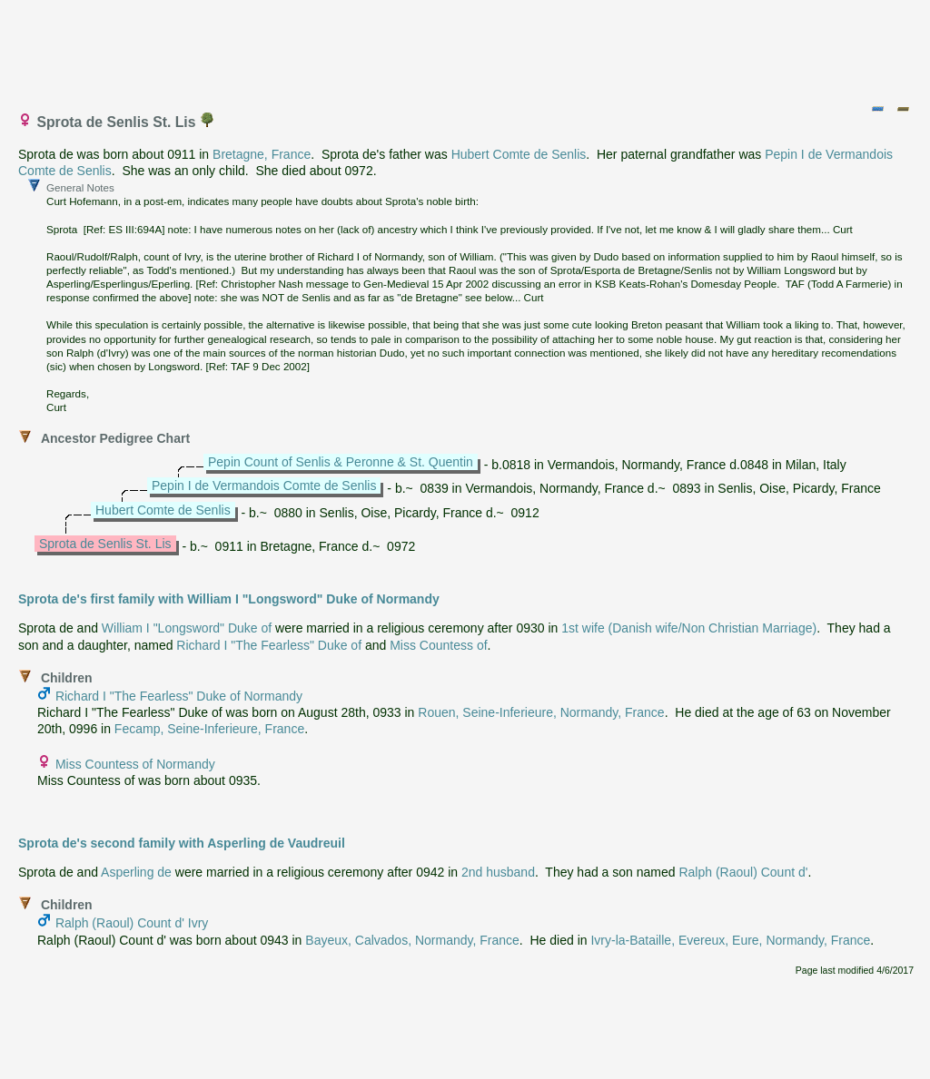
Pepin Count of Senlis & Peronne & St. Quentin (340, 462)
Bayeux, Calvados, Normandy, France (412, 940)
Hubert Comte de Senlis (519, 154)
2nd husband (498, 872)
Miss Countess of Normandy (135, 764)
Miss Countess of (438, 645)
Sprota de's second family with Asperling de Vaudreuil (181, 843)
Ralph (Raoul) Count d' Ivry (131, 923)
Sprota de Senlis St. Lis (105, 543)
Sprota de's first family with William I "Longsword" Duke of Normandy (229, 599)
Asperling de (136, 872)
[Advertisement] (465, 48)
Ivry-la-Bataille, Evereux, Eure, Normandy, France (730, 940)
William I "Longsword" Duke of (187, 628)
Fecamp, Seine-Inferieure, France (209, 728)
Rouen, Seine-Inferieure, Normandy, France (541, 712)
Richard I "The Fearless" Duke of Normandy (178, 696)
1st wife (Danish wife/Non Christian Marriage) (688, 628)
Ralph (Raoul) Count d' (742, 872)
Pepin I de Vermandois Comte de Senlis (264, 485)
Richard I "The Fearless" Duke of (268, 645)
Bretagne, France (262, 154)
